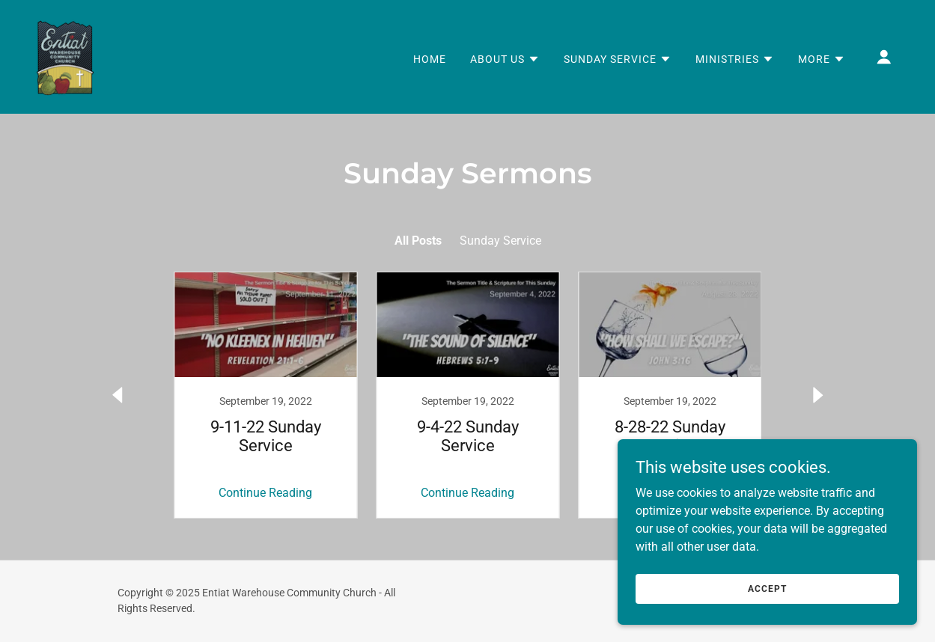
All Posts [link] (418, 240)
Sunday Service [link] (500, 240)
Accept (767, 588)
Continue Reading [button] (265, 493)
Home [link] (429, 59)
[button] (505, 59)
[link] (65, 56)
